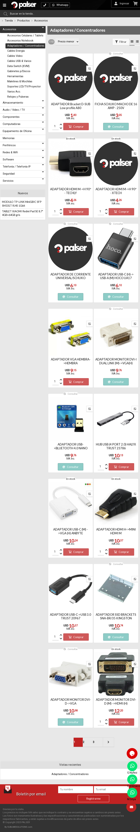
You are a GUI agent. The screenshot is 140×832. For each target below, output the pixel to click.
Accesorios (41, 20)
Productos (23, 20)
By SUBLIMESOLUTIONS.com (18, 827)
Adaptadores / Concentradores (77, 30)
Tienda (9, 20)
